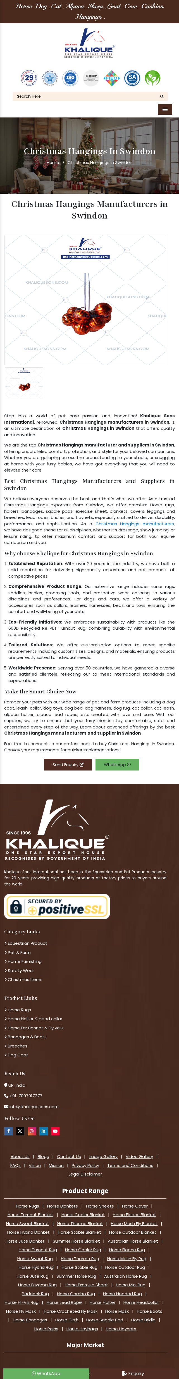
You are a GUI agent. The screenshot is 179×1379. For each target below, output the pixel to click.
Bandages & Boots (25, 1026)
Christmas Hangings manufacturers (135, 513)
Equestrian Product (25, 933)
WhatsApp (117, 754)
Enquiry (133, 1373)
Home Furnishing (23, 951)
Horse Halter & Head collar (33, 1008)
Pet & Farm (17, 942)
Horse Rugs (17, 999)
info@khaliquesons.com (33, 1096)
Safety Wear (19, 960)
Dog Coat (16, 1044)
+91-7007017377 (25, 1085)
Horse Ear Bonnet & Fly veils (34, 1017)
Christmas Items (23, 969)
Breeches (15, 1035)
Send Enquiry (68, 754)
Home (53, 152)
